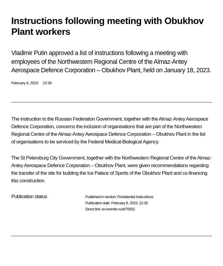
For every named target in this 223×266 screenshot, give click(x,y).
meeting (165, 52)
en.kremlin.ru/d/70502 (118, 209)
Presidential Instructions (135, 197)
